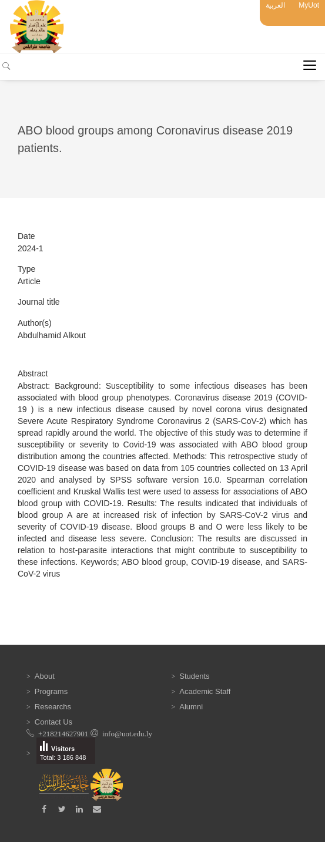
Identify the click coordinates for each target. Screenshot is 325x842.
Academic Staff (204, 691)
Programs (51, 691)
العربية (275, 5)
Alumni (191, 706)
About (45, 676)
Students (194, 676)
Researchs (53, 706)
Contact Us (53, 722)
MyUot (309, 5)
